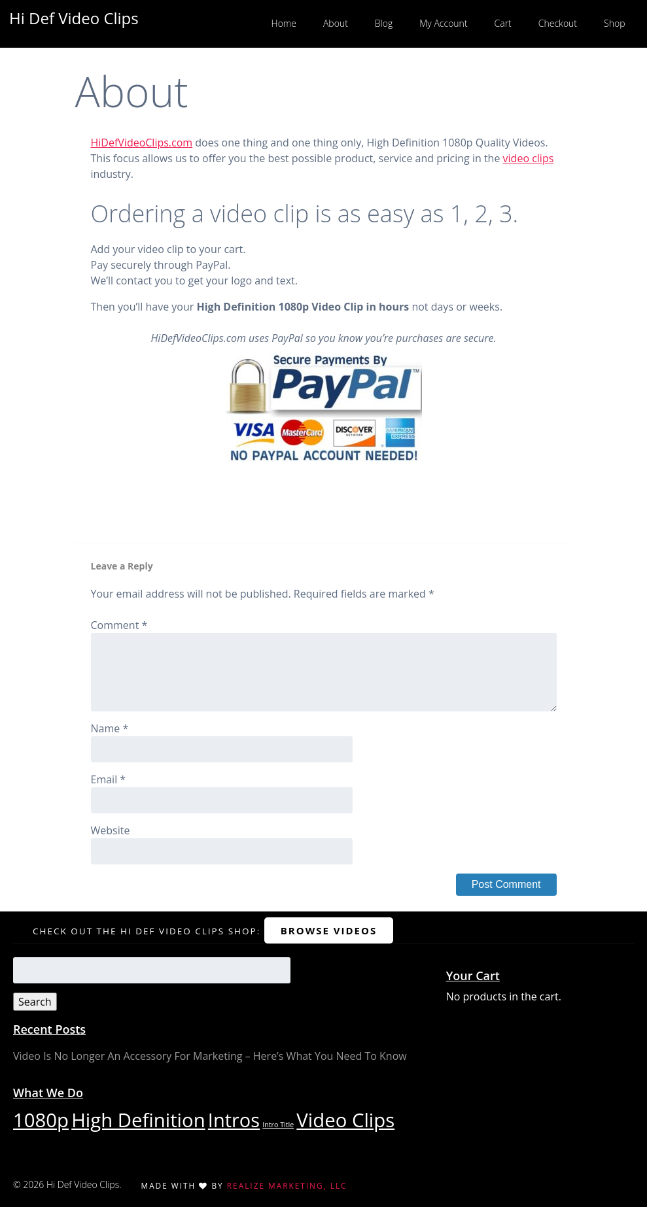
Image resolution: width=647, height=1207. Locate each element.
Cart (503, 23)
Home (283, 23)
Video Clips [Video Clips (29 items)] (345, 1120)
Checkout (557, 23)
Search (35, 1001)
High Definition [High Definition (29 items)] (138, 1120)
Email (108, 779)
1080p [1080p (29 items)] (41, 1120)
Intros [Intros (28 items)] (234, 1119)
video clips (528, 158)
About (335, 23)
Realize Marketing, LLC (287, 1185)
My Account (443, 23)
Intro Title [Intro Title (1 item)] (278, 1124)
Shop (614, 23)
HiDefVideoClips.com (142, 142)
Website (110, 830)
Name (110, 728)
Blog (384, 23)
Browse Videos (329, 930)
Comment (119, 625)
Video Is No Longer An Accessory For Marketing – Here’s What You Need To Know (210, 1056)
